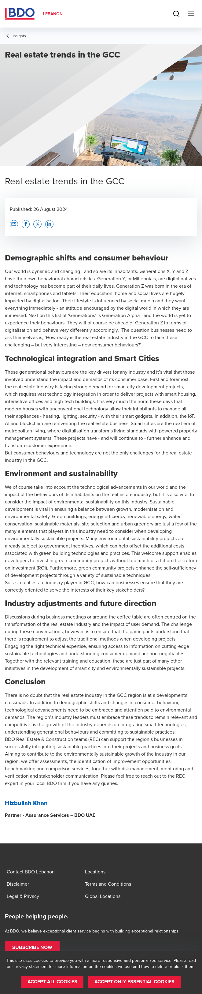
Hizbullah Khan (26, 803)
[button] (14, 224)
